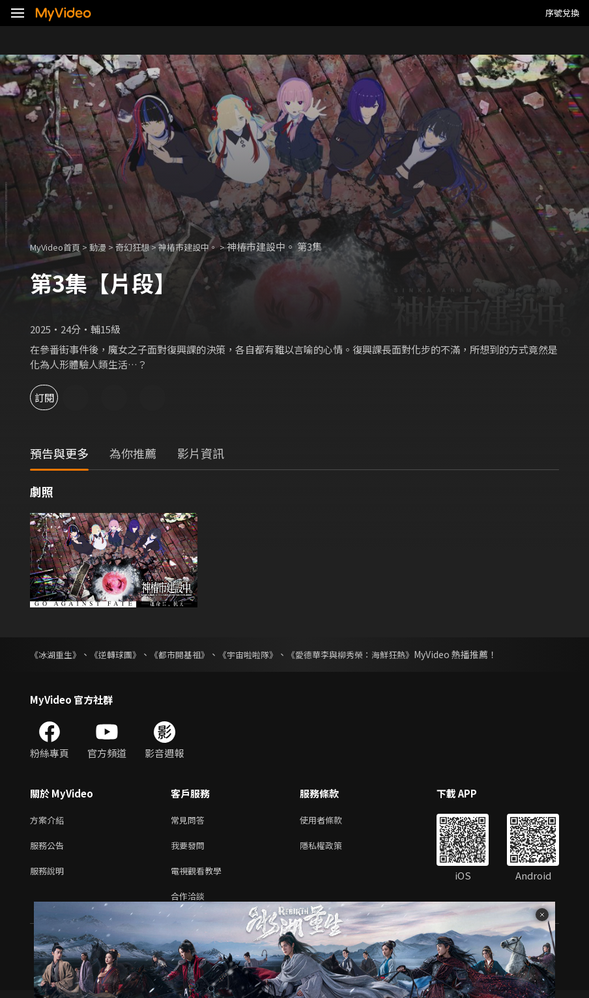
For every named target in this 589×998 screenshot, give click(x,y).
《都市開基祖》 (190, 654)
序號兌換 (562, 13)
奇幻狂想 (146, 246)
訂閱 (56, 397)
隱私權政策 (332, 848)
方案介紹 (49, 820)
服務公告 (49, 848)
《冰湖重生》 (57, 654)
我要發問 (190, 848)
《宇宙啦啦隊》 (262, 654)
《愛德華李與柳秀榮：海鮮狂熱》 (372, 654)
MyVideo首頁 (59, 246)
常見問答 (190, 820)
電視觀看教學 (200, 875)
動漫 (108, 246)
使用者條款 (332, 820)
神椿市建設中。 (209, 246)
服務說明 (49, 875)
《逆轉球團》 (121, 654)
